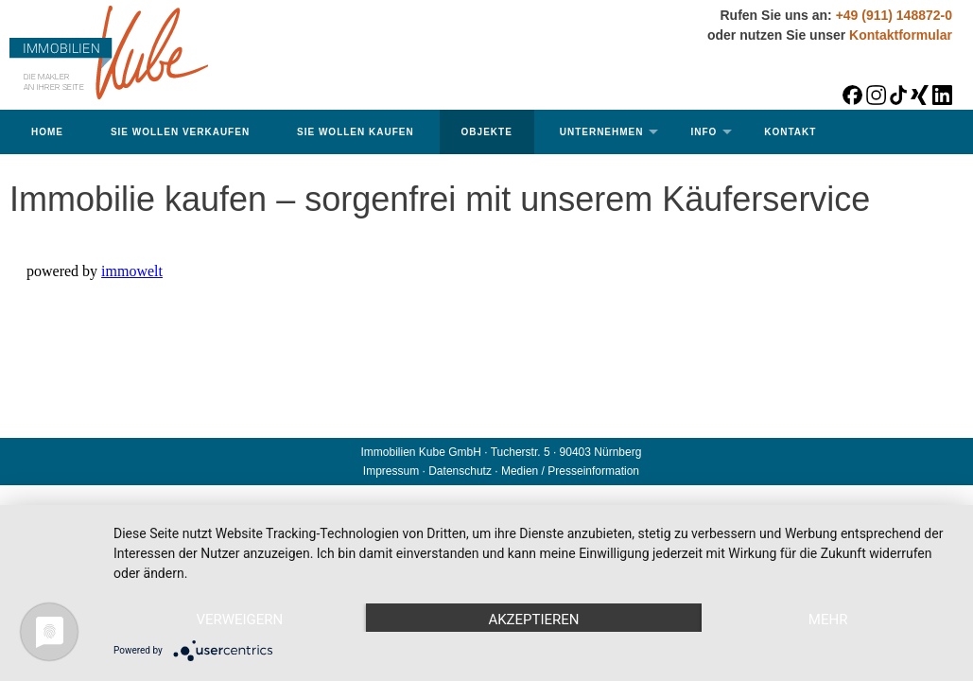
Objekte (487, 132)
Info (703, 132)
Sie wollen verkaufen (180, 132)
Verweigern (239, 619)
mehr (828, 619)
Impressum (391, 471)
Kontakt (790, 132)
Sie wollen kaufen (355, 132)
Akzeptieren (533, 619)
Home (47, 132)
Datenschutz (460, 471)
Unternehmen (602, 132)
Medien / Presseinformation (570, 471)
